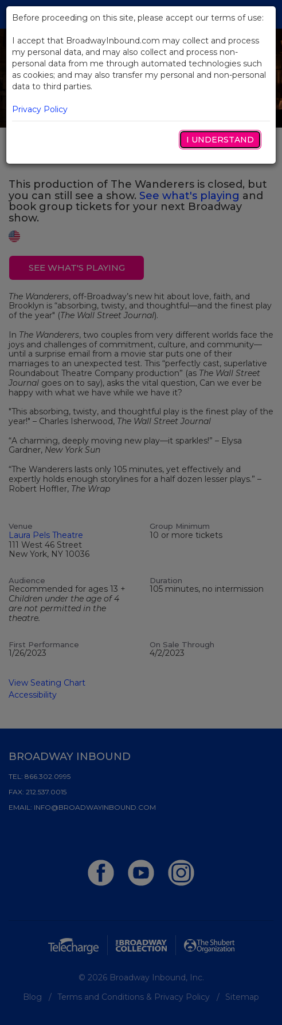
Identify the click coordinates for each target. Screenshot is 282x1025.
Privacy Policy (40, 109)
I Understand (220, 139)
